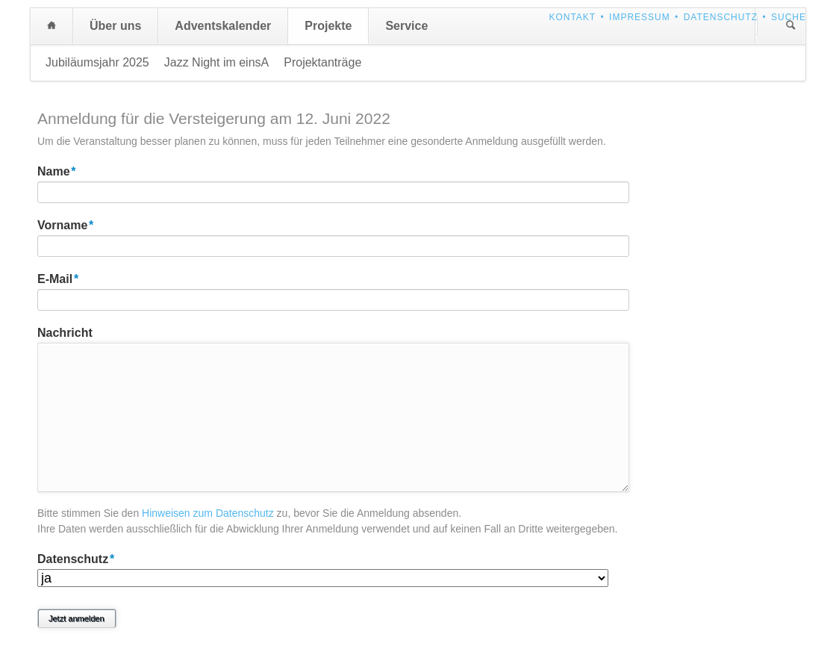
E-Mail (65, 277)
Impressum (639, 17)
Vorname (65, 224)
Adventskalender (223, 25)
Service (406, 25)
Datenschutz (721, 17)
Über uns (115, 25)
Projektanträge (322, 62)
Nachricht (65, 332)
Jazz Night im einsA (216, 62)
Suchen (790, 26)
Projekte (328, 25)
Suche (788, 17)
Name (65, 170)
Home (51, 26)
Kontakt (572, 17)
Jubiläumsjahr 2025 (97, 62)
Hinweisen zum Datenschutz (208, 513)
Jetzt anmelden (76, 618)
